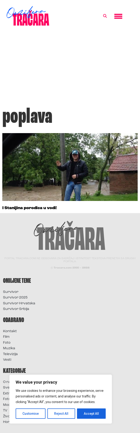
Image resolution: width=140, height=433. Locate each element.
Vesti (7, 360)
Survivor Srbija (16, 309)
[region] (60, 399)
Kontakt (10, 331)
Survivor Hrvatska (19, 303)
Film (6, 337)
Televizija (10, 354)
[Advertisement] (70, 69)
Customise (30, 413)
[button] (105, 16)
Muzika (9, 348)
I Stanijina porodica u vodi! (29, 208)
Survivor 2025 (15, 297)
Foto (6, 343)
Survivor (10, 292)
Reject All (61, 413)
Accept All (91, 413)
